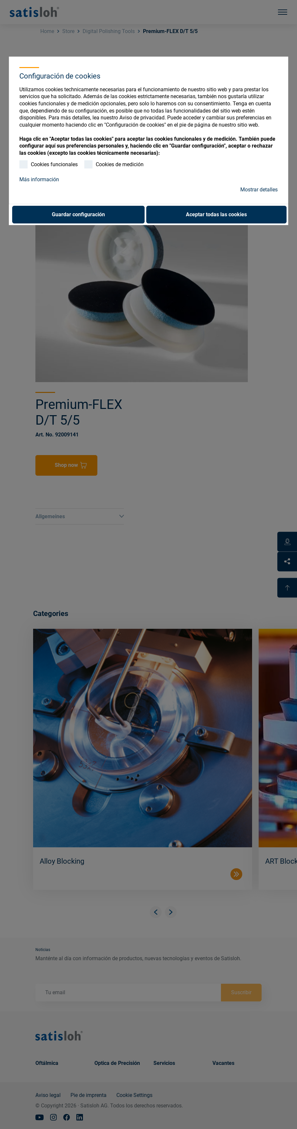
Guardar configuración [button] (78, 214)
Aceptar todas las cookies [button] (216, 214)
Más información (39, 179)
